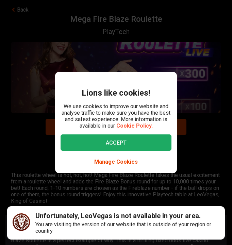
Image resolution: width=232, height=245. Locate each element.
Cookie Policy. (134, 125)
